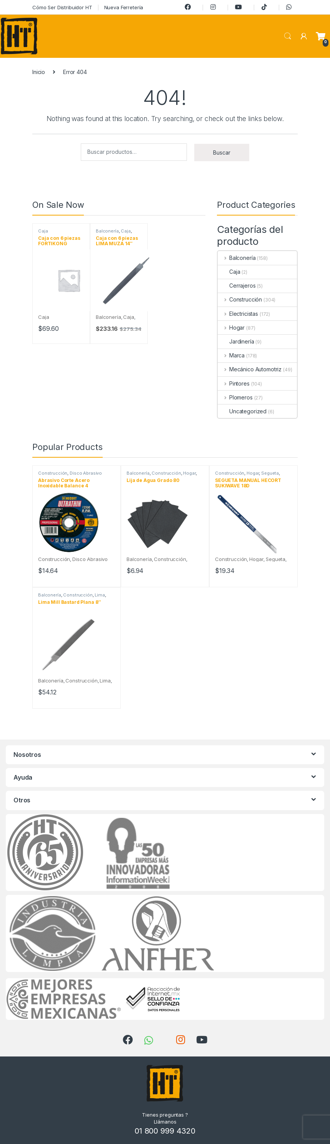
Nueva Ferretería (123, 7)
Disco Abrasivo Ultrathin (70, 475)
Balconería (107, 231)
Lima (100, 595)
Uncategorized (242, 411)
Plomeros (235, 397)
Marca (231, 355)
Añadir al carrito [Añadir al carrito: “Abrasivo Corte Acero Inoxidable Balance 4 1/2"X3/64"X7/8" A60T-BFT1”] (93, 581)
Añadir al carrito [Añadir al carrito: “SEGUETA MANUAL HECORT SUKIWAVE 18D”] (270, 581)
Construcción (240, 299)
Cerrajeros (237, 285)
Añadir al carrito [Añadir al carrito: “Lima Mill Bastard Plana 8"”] (93, 702)
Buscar (221, 152)
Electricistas (238, 313)
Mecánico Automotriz (250, 369)
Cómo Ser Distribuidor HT (62, 7)
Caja (43, 231)
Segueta (270, 473)
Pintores (234, 383)
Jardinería (236, 341)
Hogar (231, 327)
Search (287, 36)
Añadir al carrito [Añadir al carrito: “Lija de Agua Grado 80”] (181, 581)
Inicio (38, 72)
